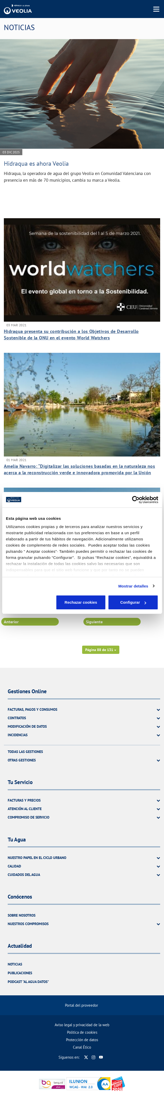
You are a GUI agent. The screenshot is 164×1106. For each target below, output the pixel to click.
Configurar (82, 602)
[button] (100, 650)
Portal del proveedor (81, 1005)
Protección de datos (82, 1039)
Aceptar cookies (133, 602)
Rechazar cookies (30, 602)
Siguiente (94, 621)
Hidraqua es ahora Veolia (36, 164)
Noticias (15, 964)
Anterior (11, 621)
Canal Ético (82, 1047)
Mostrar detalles (133, 586)
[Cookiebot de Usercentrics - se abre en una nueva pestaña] (135, 500)
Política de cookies (82, 1032)
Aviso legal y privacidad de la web (82, 1024)
